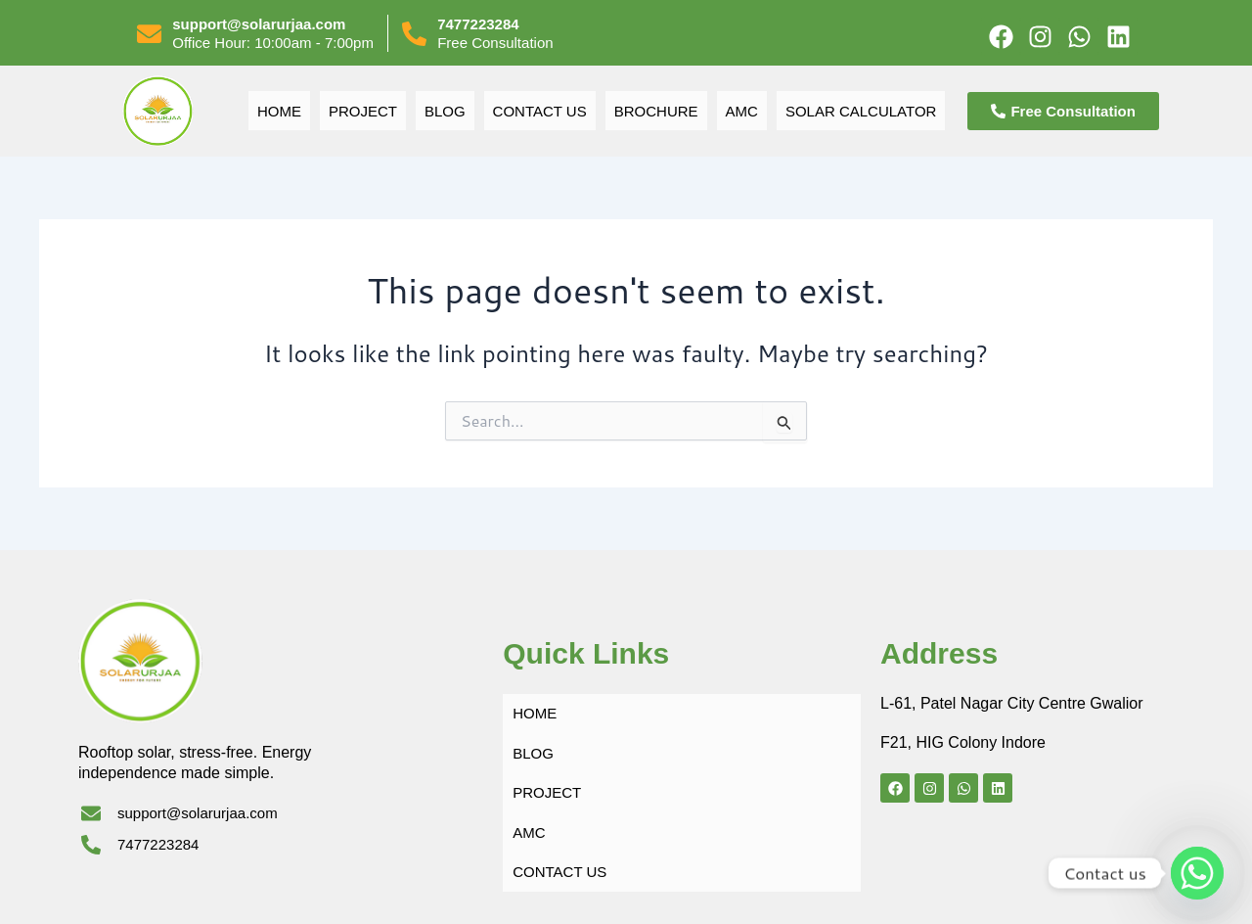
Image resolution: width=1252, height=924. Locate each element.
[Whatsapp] (1197, 873)
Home (274, 111)
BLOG (442, 111)
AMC (741, 111)
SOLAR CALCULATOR (863, 111)
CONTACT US (537, 111)
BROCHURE (654, 111)
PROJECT (358, 111)
